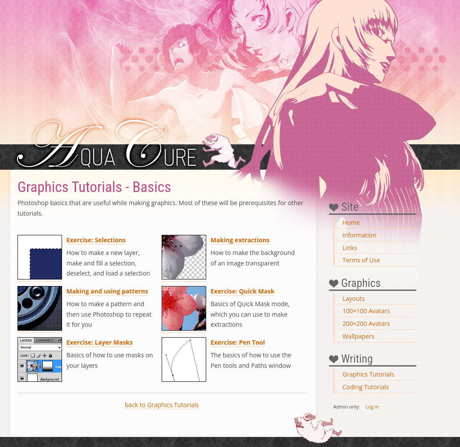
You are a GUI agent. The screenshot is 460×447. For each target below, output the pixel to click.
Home (351, 222)
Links (349, 248)
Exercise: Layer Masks (99, 342)
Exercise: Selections (96, 240)
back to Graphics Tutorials (162, 405)
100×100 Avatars (366, 311)
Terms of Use (361, 260)
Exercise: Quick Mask (242, 291)
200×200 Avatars (366, 323)
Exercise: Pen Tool (238, 342)
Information (359, 235)
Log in (372, 406)
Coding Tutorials (365, 387)
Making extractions (240, 240)
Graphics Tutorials (368, 374)
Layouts (353, 298)
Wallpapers (358, 336)
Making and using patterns (107, 291)
